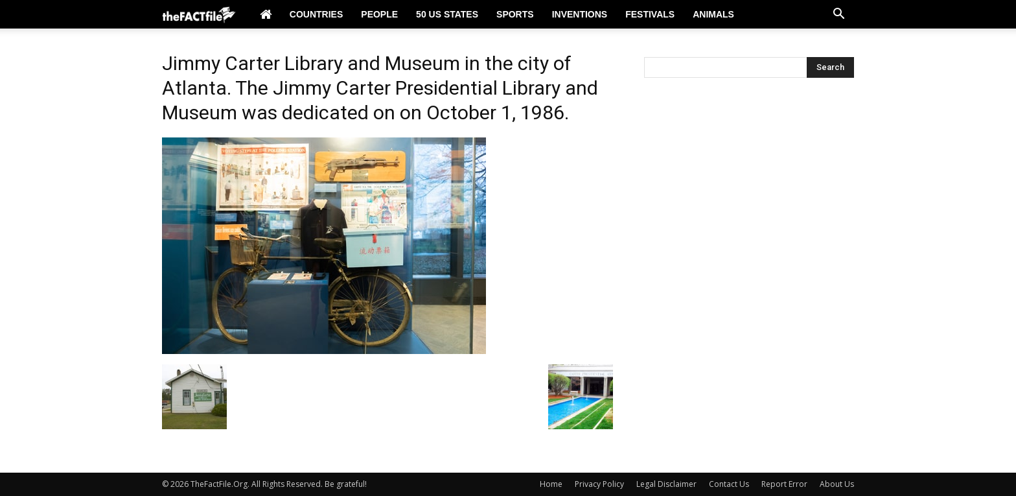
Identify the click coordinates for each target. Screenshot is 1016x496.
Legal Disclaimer (666, 484)
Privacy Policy (599, 484)
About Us (837, 484)
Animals (713, 14)
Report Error (784, 484)
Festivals (650, 14)
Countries (316, 14)
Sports (515, 14)
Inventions (580, 14)
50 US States (447, 14)
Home (551, 484)
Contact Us (729, 484)
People (379, 14)
